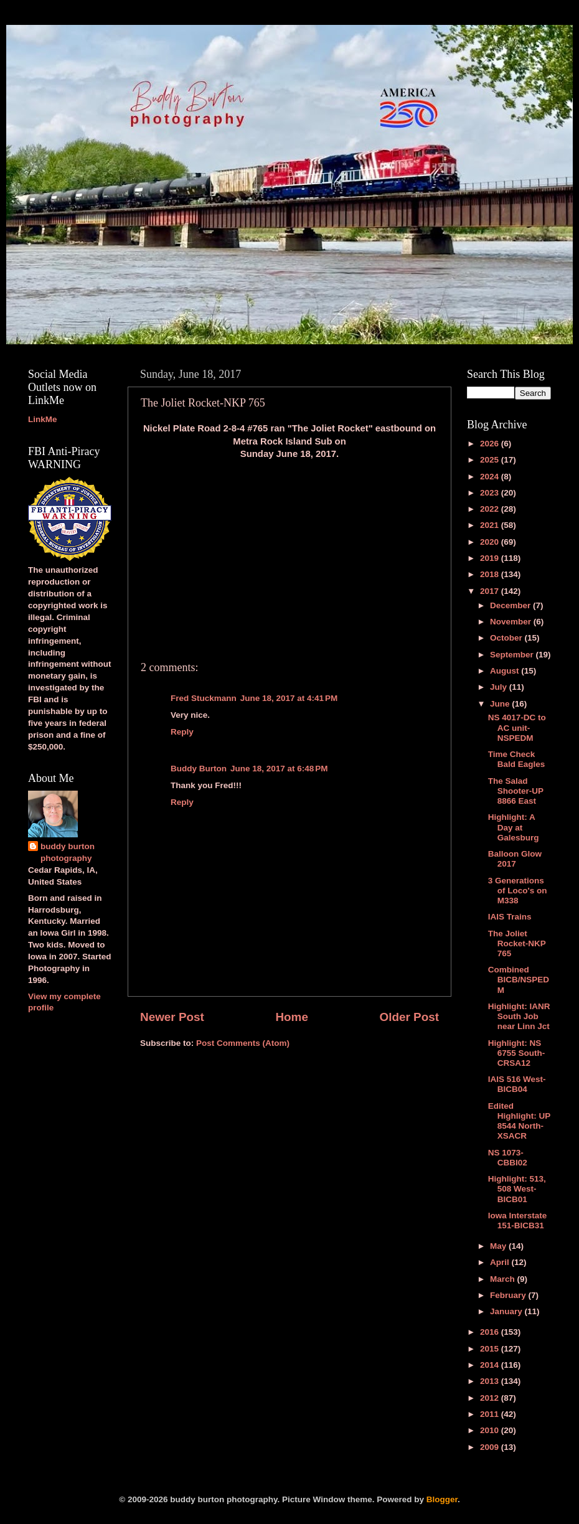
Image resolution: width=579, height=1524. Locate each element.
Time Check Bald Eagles (516, 759)
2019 (490, 558)
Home (291, 1016)
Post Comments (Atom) (243, 1043)
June (501, 703)
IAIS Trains (510, 916)
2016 (490, 1332)
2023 (490, 492)
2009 (490, 1447)
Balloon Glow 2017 (515, 858)
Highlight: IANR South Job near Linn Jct (519, 1016)
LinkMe (42, 419)
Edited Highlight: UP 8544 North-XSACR (519, 1121)
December (511, 605)
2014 (490, 1365)
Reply (182, 731)
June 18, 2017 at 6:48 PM (278, 768)
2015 (490, 1348)
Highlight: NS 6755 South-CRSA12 (516, 1053)
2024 (490, 476)
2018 (490, 574)
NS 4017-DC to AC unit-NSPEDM (517, 727)
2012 (490, 1398)
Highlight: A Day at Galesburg (513, 827)
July (499, 687)
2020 (490, 542)
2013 (490, 1381)
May (499, 1246)
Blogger (442, 1499)
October (507, 637)
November (512, 621)
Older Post (409, 1016)
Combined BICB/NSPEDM (518, 979)
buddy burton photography (67, 852)
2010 (490, 1430)
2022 (490, 509)
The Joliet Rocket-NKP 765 (517, 943)
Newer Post (172, 1016)
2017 (490, 591)
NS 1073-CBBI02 (507, 1157)
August (505, 670)
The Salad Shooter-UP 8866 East (516, 791)
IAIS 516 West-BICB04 (517, 1084)
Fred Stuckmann (204, 698)
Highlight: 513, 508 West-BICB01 (517, 1188)
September (513, 654)
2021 (490, 525)
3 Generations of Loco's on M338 (517, 890)
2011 (490, 1414)
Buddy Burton (199, 768)
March (503, 1279)
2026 (490, 443)
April (501, 1262)
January (507, 1311)
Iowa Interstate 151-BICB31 (517, 1220)
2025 (490, 459)
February (509, 1295)
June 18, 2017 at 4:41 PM (288, 698)
